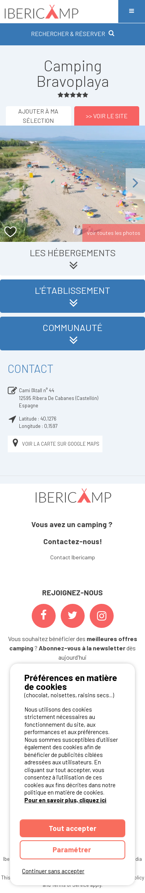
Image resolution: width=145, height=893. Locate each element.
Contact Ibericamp (72, 557)
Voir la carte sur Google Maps (55, 444)
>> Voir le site (107, 115)
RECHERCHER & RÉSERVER (72, 33)
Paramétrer (72, 849)
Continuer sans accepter (53, 870)
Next (135, 183)
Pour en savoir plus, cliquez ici (65, 799)
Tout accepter (72, 828)
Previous (9, 183)
